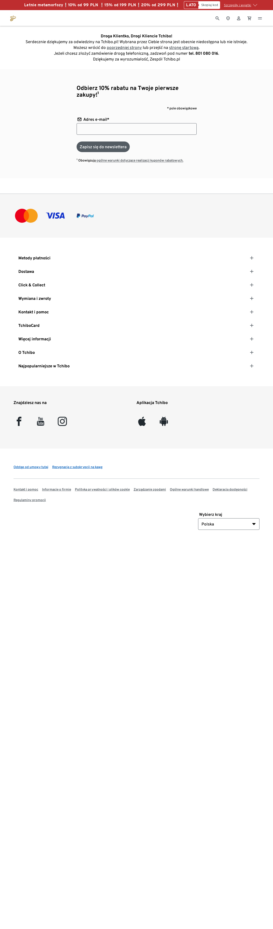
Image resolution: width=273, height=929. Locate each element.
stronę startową (184, 47)
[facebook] (19, 423)
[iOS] (141, 423)
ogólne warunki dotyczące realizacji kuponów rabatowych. (139, 160)
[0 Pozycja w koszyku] (249, 18)
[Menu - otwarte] (260, 18)
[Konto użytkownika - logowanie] (238, 18)
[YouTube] (40, 423)
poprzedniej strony (124, 47)
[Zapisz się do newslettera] (103, 146)
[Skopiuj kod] (209, 5)
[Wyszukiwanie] (217, 18)
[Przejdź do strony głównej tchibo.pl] (13, 18)
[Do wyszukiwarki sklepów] (228, 18)
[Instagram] (62, 423)
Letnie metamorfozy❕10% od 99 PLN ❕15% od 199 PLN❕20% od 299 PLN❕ (102, 5)
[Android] (163, 423)
